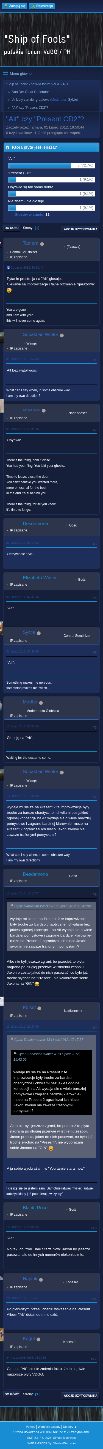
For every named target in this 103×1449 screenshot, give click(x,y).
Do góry (12, 1394)
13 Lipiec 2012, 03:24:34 (22, 726)
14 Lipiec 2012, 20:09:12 (22, 1227)
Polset (29, 1007)
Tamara (30, 243)
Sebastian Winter (40, 334)
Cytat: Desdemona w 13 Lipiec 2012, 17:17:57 (48, 1040)
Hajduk (30, 1278)
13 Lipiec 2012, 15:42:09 (22, 796)
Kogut (29, 1338)
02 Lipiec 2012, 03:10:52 (22, 542)
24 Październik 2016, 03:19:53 (26, 1357)
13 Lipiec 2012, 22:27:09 (22, 1026)
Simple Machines (64, 1437)
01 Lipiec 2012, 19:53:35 (22, 359)
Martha (30, 702)
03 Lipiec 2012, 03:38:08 (22, 651)
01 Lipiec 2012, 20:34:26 (22, 428)
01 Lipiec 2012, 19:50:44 (27, 267)
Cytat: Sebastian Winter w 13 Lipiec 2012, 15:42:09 (52, 906)
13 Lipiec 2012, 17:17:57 (22, 893)
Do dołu (12, 228)
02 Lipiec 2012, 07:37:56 (22, 597)
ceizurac (31, 409)
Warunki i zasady (49, 1426)
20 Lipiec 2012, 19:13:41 (22, 1298)
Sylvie (72, 100)
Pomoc (30, 1426)
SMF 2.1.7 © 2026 (39, 1437)
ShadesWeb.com (64, 1443)
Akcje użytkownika (81, 229)
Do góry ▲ (70, 1426)
